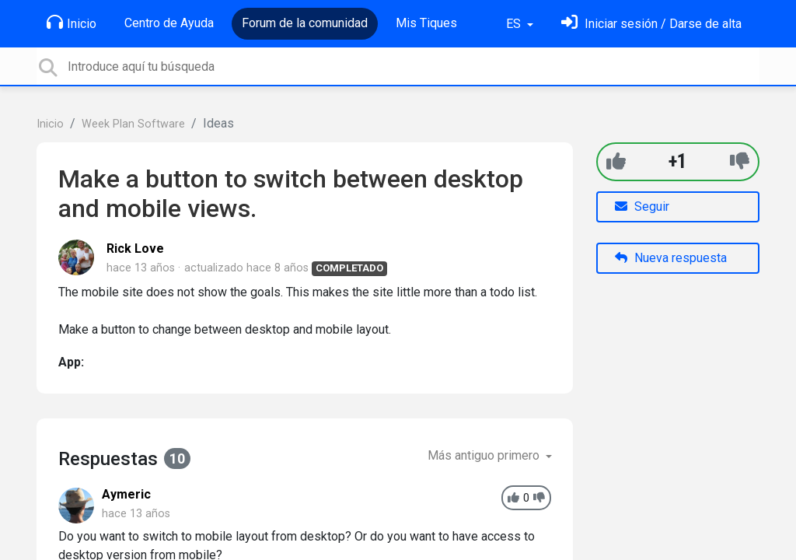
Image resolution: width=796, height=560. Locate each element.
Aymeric (126, 494)
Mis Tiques (426, 23)
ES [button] (515, 23)
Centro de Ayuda (169, 23)
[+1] (616, 161)
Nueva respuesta (671, 257)
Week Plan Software (133, 124)
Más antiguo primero (485, 455)
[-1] (739, 161)
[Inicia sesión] (651, 24)
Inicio (71, 22)
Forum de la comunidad (305, 23)
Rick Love (135, 248)
